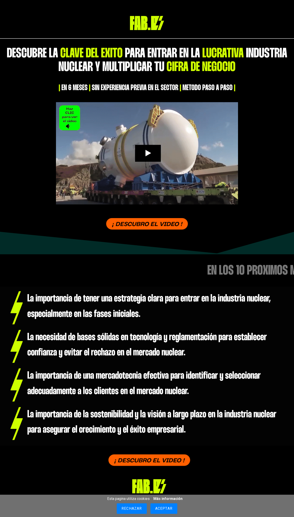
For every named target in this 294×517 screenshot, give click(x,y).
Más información (167, 499)
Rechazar (132, 508)
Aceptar (163, 508)
